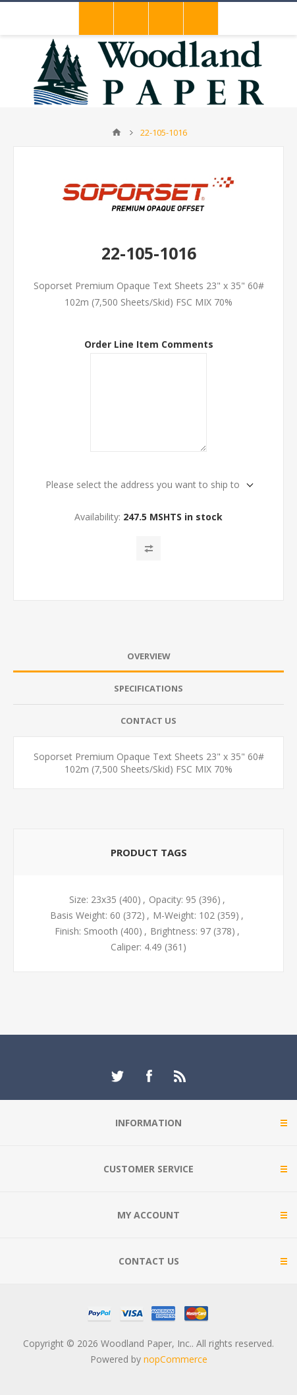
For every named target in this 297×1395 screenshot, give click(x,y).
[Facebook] (148, 1076)
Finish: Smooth (86, 931)
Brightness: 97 (180, 931)
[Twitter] (117, 1076)
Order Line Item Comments (148, 343)
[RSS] (180, 1076)
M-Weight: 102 (184, 915)
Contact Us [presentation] (148, 720)
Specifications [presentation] (148, 688)
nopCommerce (175, 1359)
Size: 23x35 (93, 899)
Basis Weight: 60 (85, 915)
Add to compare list (148, 548)
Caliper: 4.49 (136, 947)
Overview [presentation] (149, 656)
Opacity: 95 (172, 899)
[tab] (148, 656)
